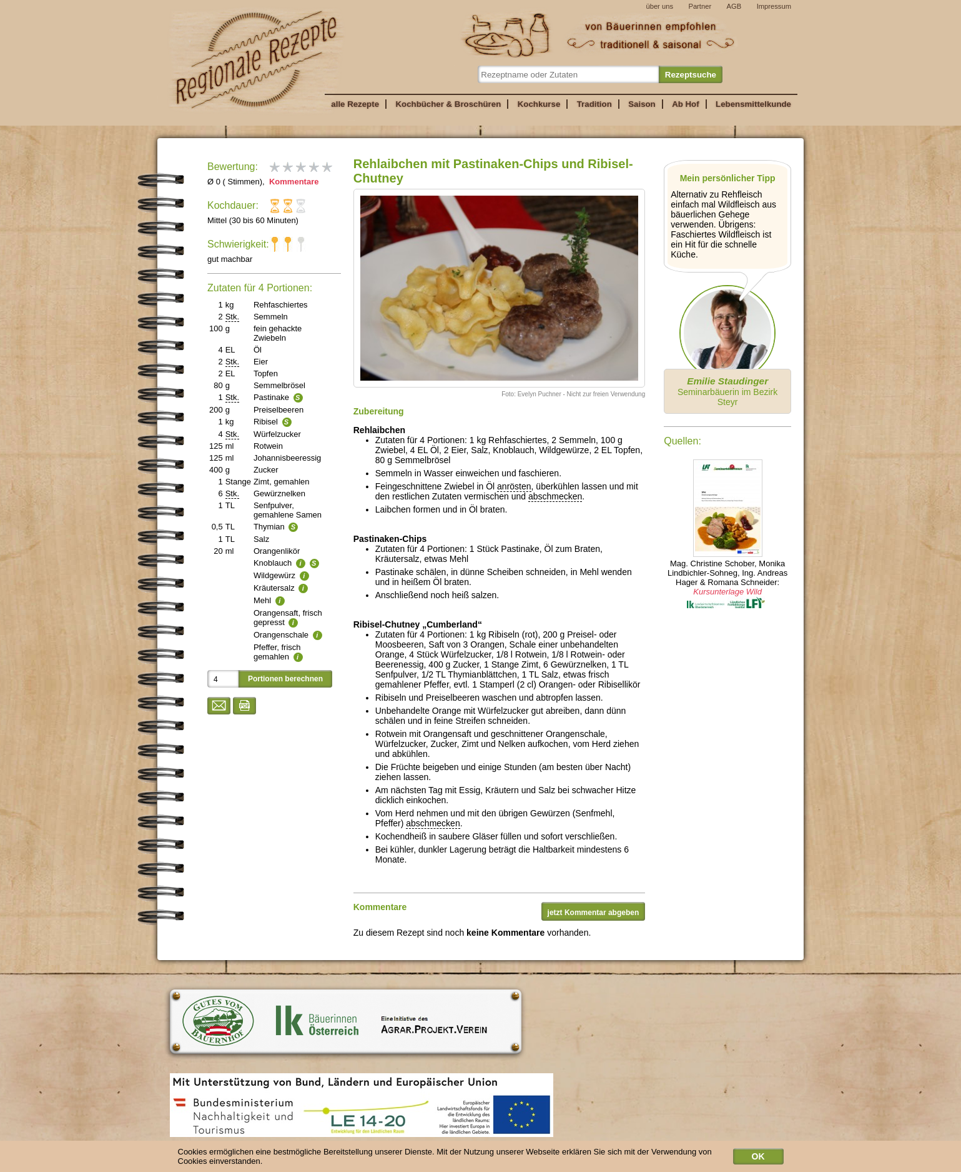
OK (758, 1159)
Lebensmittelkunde (753, 104)
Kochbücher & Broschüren (448, 104)
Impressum (774, 6)
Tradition (594, 104)
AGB (734, 6)
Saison (642, 104)
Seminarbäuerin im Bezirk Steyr (727, 391)
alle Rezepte (355, 104)
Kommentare (292, 181)
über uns (659, 6)
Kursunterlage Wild (727, 591)
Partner (699, 6)
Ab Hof (685, 104)
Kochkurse (539, 104)
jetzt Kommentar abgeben (593, 912)
